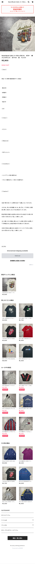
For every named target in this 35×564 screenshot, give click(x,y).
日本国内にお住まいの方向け (17, 260)
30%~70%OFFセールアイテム (9, 530)
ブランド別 (4, 525)
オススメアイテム (5, 515)
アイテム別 (4, 520)
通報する (31, 264)
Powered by (17, 548)
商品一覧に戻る (17, 538)
